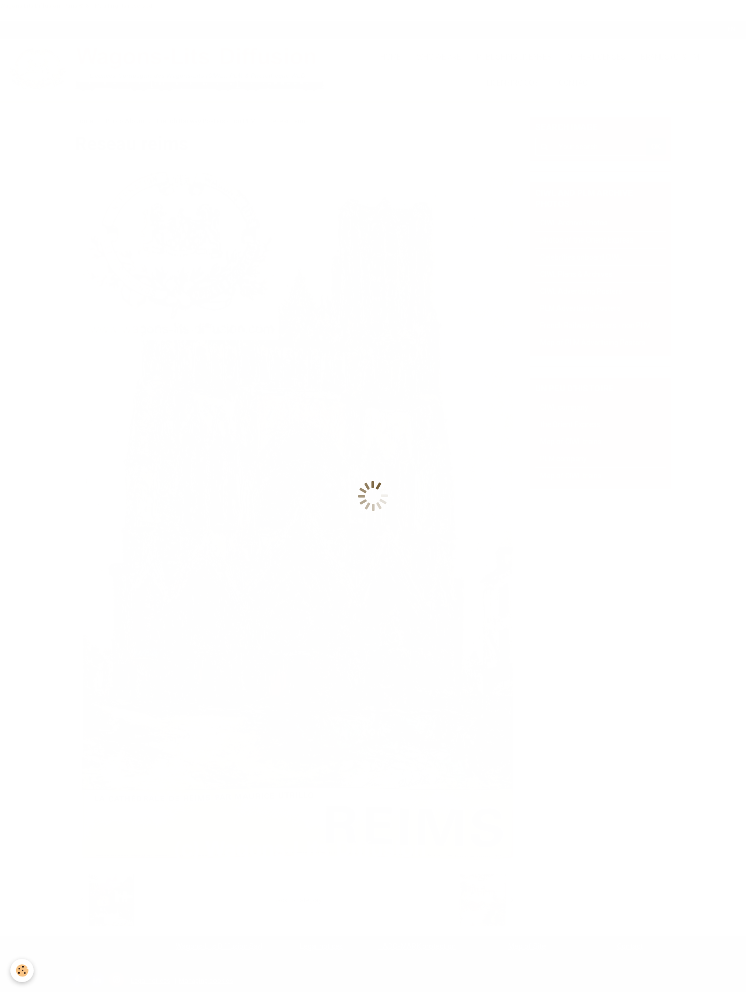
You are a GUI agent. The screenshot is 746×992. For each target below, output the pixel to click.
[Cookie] (22, 970)
